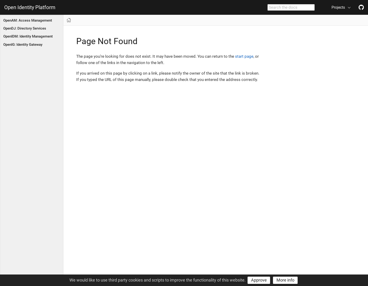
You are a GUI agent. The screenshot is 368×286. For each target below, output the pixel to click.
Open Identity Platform (29, 7)
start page (244, 56)
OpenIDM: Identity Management (28, 36)
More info (285, 280)
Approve (259, 280)
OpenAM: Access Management (27, 20)
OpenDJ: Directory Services (24, 28)
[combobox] (291, 7)
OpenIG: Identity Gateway (22, 44)
